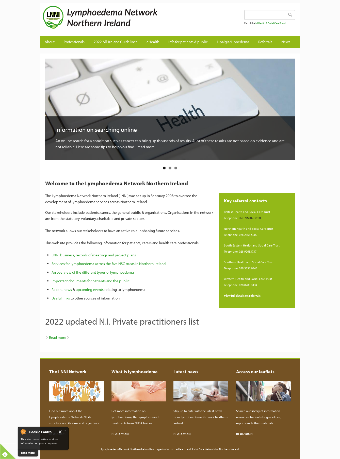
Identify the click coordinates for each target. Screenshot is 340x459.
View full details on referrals (242, 295)
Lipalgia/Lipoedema (233, 41)
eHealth (153, 41)
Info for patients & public (188, 41)
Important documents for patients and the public (90, 280)
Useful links (61, 298)
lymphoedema (122, 272)
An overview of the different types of (81, 272)
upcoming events (90, 289)
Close (62, 431)
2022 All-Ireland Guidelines (115, 41)
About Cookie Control (23, 431)
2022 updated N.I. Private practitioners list (122, 321)
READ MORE (120, 434)
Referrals (265, 41)
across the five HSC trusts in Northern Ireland (130, 263)
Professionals (74, 41)
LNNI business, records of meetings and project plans (94, 255)
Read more (57, 337)
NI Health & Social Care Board (270, 23)
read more (28, 452)
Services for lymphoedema (73, 263)
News (285, 41)
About (50, 41)
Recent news (62, 289)
